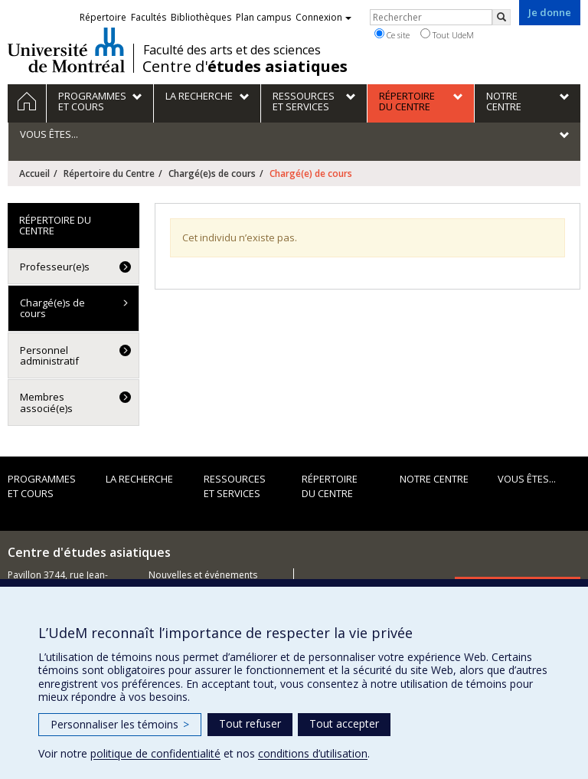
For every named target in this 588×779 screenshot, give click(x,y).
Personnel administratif (49, 355)
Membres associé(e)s (46, 402)
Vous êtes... (527, 479)
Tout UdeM (447, 34)
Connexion (323, 17)
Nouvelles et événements (203, 574)
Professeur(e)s (55, 266)
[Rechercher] (501, 17)
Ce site (392, 34)
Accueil (34, 173)
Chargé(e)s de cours (212, 173)
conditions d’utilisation (313, 753)
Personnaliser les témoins (120, 724)
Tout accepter (344, 723)
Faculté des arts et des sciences (232, 50)
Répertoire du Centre (109, 173)
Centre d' (245, 66)
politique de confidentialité (155, 753)
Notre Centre (434, 479)
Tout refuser (250, 723)
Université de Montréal (66, 50)
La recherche (139, 479)
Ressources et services (235, 486)
